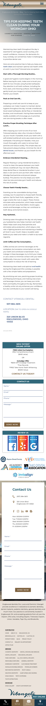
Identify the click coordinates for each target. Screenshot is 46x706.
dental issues (8, 151)
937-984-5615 (13, 304)
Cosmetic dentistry (14, 33)
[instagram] (18, 511)
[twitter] (22, 511)
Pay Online (39, 697)
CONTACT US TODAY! (23, 374)
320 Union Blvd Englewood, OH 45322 (23, 503)
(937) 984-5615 (20, 496)
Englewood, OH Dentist (10, 12)
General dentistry (32, 33)
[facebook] (13, 511)
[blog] (31, 511)
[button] (42, 4)
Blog (21, 12)
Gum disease (16, 35)
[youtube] (27, 511)
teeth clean (7, 67)
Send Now (12, 424)
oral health (36, 266)
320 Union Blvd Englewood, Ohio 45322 (17, 319)
